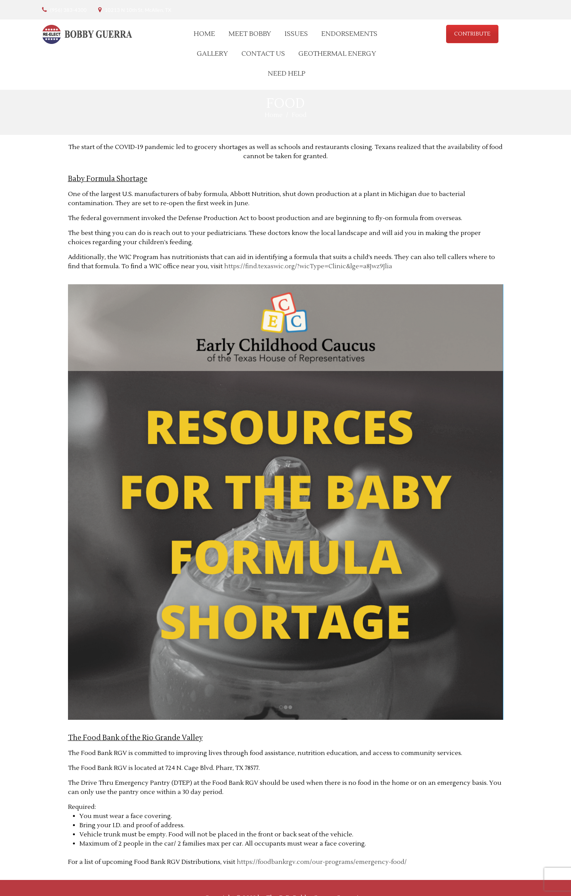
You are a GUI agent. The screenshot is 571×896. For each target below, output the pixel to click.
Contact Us (263, 53)
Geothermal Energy (337, 53)
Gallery (212, 53)
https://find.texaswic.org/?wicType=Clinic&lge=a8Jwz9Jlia (308, 266)
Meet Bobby (249, 33)
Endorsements (349, 33)
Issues (296, 33)
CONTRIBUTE (472, 34)
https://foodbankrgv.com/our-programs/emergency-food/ (322, 862)
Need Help (287, 73)
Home (204, 33)
